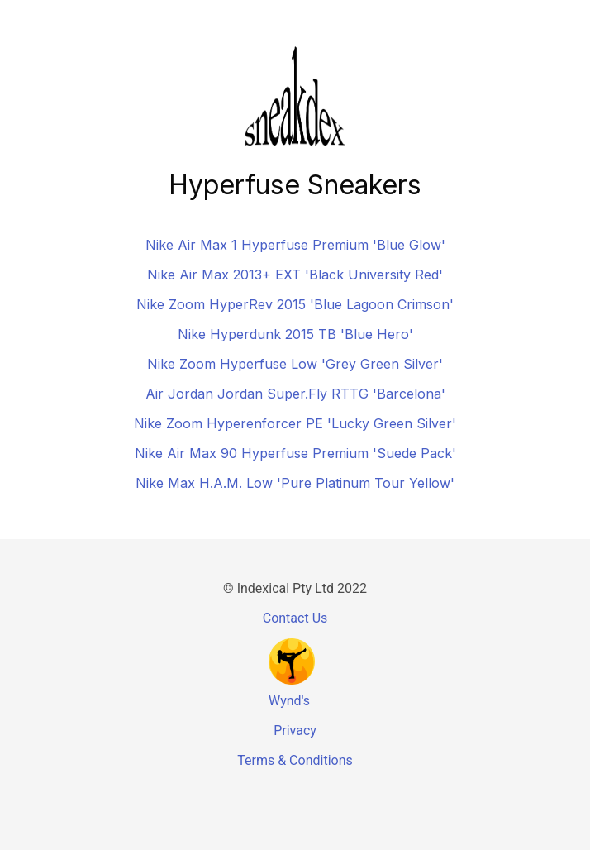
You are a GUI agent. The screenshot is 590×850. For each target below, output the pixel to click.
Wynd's (289, 701)
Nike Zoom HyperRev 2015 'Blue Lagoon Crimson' (295, 304)
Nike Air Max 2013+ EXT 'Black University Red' (295, 274)
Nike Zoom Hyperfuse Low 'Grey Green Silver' (295, 364)
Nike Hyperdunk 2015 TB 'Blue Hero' (295, 334)
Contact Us (295, 618)
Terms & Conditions (295, 760)
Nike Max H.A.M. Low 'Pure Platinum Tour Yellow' (295, 483)
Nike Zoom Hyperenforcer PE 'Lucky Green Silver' (295, 423)
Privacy (295, 730)
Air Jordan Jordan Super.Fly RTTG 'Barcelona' (295, 393)
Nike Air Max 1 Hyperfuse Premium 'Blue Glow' (295, 244)
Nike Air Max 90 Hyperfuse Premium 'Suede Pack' (295, 453)
